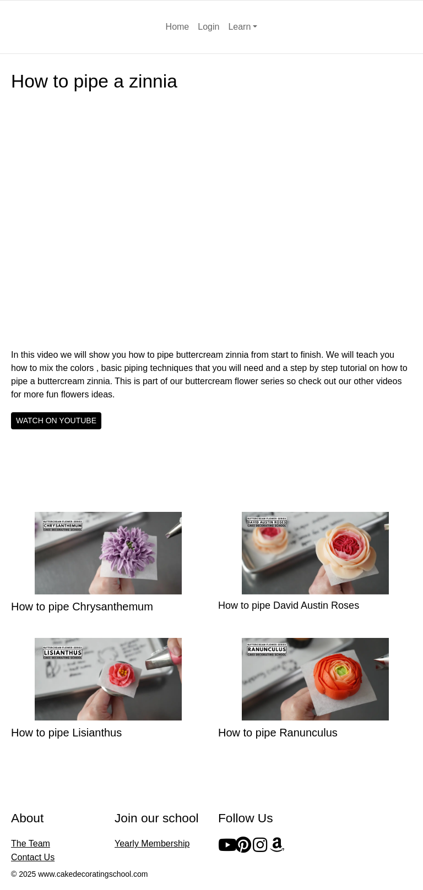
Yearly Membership (152, 843)
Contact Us (33, 857)
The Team (30, 843)
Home (177, 26)
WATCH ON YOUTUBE (56, 420)
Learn (239, 26)
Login (208, 26)
